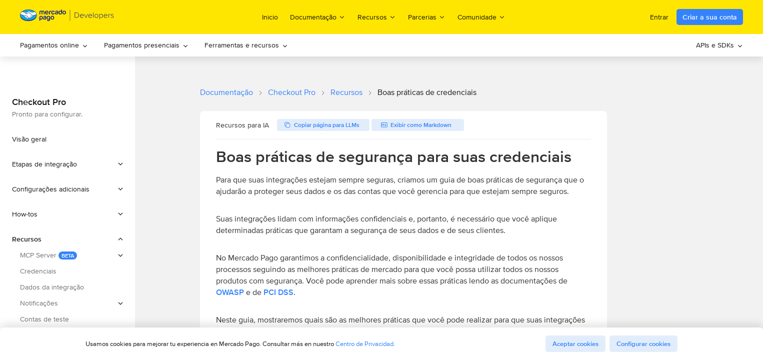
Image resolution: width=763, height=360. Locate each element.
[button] (67, 164)
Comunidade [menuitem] (482, 16)
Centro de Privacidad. (365, 343)
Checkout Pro (292, 92)
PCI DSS (279, 292)
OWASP (230, 292)
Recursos (346, 92)
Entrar (659, 17)
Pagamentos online (54, 45)
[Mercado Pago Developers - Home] (67, 17)
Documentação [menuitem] (318, 16)
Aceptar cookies (575, 343)
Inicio (270, 17)
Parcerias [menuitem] (427, 16)
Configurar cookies (643, 343)
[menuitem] (54, 45)
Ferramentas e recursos (246, 45)
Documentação (226, 92)
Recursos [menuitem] (377, 16)
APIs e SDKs (719, 45)
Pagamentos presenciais (146, 45)
